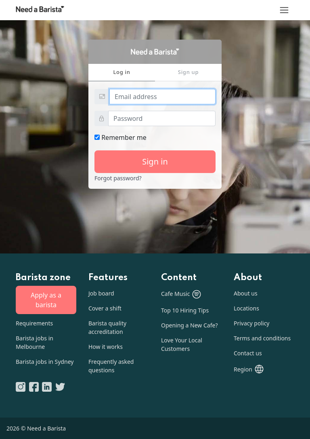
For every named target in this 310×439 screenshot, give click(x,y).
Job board (101, 293)
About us (246, 293)
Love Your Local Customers (181, 344)
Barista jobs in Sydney (44, 361)
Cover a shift (104, 308)
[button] (249, 369)
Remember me (120, 137)
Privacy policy (252, 323)
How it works (105, 346)
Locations (246, 308)
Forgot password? (118, 178)
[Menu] (284, 10)
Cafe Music (181, 294)
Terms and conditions (262, 338)
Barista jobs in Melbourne (34, 342)
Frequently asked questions (111, 366)
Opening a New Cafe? (189, 325)
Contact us (248, 353)
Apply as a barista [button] (46, 300)
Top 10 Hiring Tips (185, 310)
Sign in (155, 161)
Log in (121, 72)
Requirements (34, 323)
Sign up (188, 72)
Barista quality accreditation (107, 327)
